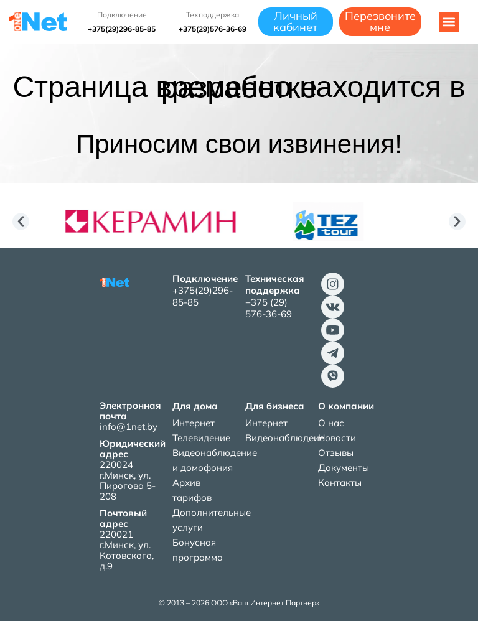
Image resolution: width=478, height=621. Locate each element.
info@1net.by (128, 426)
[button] (449, 22)
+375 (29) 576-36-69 (268, 308)
